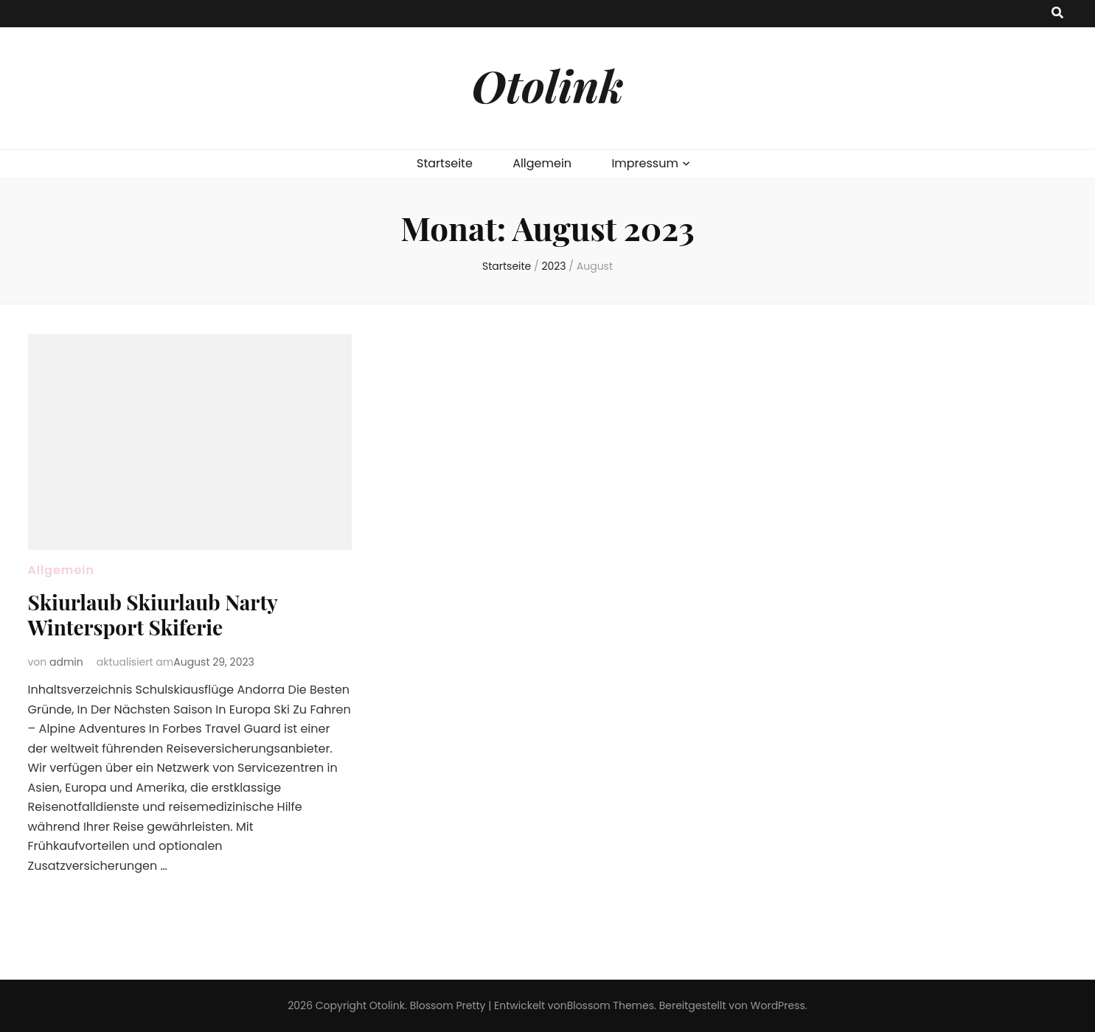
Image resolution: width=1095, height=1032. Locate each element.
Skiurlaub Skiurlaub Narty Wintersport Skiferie (153, 614)
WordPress (778, 1005)
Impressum (644, 163)
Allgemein (541, 163)
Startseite (445, 163)
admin (66, 662)
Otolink (547, 84)
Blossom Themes (610, 1005)
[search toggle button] (1057, 14)
